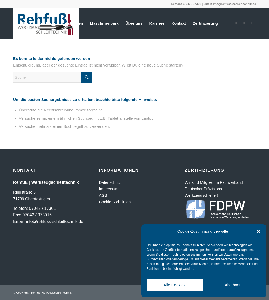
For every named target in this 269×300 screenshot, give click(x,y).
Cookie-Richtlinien (115, 202)
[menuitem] (27, 23)
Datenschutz (110, 182)
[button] (258, 231)
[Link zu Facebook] (236, 23)
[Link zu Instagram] (244, 23)
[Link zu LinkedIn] (252, 23)
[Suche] (52, 77)
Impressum (108, 188)
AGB (103, 195)
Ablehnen (233, 285)
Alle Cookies (174, 285)
